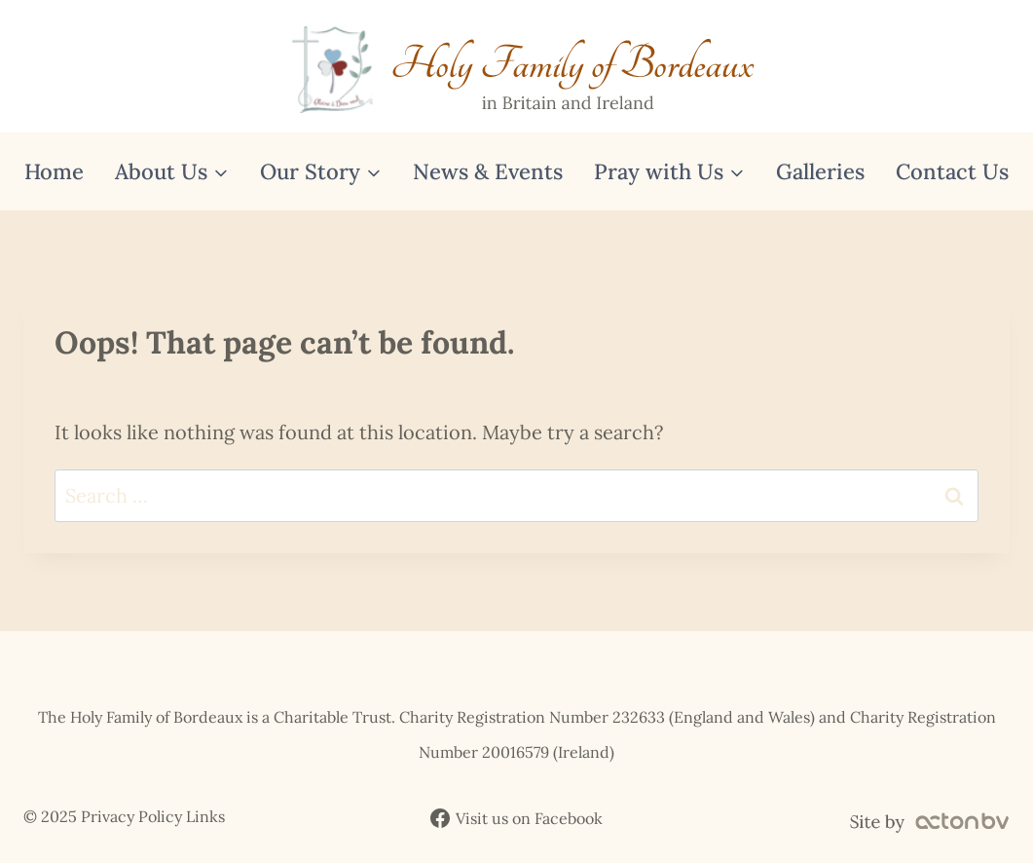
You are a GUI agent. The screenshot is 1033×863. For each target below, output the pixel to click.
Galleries (820, 171)
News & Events (488, 171)
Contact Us (952, 171)
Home (54, 171)
